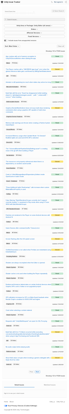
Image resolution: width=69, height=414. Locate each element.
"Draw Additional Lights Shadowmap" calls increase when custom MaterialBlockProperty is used (27, 188)
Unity (52, 402)
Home (6, 402)
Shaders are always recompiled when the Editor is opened (25, 263)
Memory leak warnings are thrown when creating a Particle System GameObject (28, 124)
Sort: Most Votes (12, 46)
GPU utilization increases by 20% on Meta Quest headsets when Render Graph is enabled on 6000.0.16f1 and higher (27, 298)
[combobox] (20, 11)
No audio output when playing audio (18, 347)
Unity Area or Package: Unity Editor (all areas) (35, 25)
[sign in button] (66, 2)
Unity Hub (60, 402)
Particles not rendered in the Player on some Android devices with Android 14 (28, 216)
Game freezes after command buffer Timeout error (23, 228)
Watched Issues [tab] (50, 385)
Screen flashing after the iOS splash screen (20, 239)
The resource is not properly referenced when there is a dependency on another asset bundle (25, 162)
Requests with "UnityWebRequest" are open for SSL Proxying (26, 321)
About (12, 402)
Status (34, 29)
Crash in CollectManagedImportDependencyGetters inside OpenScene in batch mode (25, 175)
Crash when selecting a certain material (19, 310)
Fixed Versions (34, 36)
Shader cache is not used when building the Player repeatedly (26, 273)
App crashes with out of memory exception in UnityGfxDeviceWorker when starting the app (21, 57)
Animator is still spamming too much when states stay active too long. (28, 82)
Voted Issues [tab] (19, 385)
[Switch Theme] (52, 2)
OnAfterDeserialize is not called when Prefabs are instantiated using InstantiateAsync (28, 251)
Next (37, 372)
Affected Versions (34, 33)
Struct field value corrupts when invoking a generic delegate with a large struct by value (28, 359)
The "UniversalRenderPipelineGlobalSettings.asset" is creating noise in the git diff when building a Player (26, 149)
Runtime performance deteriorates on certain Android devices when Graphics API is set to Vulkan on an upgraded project (28, 285)
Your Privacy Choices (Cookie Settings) (20, 406)
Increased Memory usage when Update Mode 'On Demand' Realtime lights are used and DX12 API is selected (26, 137)
